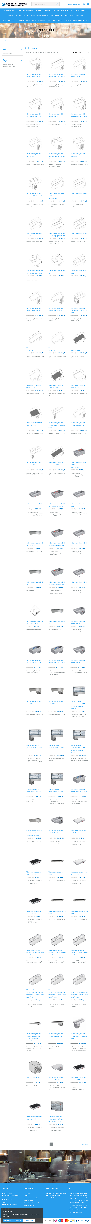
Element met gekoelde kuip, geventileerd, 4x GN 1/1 (34, 116)
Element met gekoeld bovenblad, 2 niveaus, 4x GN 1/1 (34, 464)
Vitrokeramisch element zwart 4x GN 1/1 (79, 349)
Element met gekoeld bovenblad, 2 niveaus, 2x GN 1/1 (34, 196)
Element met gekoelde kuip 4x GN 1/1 (56, 115)
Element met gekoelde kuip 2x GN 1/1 (78, 155)
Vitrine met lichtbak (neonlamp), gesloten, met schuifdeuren (35, 952)
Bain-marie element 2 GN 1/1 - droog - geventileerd (34, 272)
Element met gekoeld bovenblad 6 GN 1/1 (56, 1035)
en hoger (7, 53)
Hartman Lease (28, 1200)
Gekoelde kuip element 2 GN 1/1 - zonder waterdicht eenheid (34, 833)
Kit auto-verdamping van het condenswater (34, 622)
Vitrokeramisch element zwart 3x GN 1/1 (56, 386)
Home (3, 40)
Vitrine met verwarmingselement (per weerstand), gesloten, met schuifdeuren (35, 993)
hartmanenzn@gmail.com (11, 1195)
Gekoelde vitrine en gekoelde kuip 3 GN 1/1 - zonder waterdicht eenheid (79, 748)
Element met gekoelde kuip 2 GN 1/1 (33, 703)
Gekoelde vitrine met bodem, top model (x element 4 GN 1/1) (56, 1119)
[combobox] (45, 4)
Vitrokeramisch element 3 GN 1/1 (57, 873)
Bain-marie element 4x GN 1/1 (34, 234)
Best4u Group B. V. (45, 1221)
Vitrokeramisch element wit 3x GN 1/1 (34, 386)
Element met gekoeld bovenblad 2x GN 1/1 (33, 75)
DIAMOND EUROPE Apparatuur (14, 40)
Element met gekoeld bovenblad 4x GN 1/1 (56, 309)
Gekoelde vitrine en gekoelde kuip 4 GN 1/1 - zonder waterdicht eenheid (79, 705)
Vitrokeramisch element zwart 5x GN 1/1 (56, 463)
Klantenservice (74, 4)
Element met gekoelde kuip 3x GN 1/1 (33, 155)
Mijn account (27, 1193)
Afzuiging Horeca (29, 1205)
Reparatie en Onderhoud (31, 1203)
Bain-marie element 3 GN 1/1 (79, 234)
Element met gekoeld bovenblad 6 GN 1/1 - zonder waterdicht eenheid (33, 1037)
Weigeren (18, 1220)
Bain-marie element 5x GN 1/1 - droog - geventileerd (56, 196)
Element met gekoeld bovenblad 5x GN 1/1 (78, 424)
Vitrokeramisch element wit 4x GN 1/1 (56, 349)
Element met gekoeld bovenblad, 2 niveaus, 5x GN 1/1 (57, 425)
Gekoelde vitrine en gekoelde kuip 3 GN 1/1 (34, 790)
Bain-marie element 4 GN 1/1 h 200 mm (34, 544)
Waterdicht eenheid (33, 1077)
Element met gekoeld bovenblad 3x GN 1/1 (33, 309)
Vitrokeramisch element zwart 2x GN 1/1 (34, 424)
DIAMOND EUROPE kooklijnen (32, 40)
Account (84, 4)
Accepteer (7, 1220)
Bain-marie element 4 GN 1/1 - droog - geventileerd (79, 195)
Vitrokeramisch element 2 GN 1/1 (57, 912)
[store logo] (14, 4)
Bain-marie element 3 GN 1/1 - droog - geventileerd (57, 234)
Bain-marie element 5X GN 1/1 (78, 272)
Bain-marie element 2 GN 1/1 (57, 272)
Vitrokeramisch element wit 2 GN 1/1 (79, 386)
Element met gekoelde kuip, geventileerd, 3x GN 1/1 (79, 116)
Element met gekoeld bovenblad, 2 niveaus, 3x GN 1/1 (79, 310)
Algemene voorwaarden (31, 1198)
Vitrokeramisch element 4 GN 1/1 (79, 912)
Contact (26, 1195)
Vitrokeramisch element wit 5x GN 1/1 (34, 349)
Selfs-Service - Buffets (48, 40)
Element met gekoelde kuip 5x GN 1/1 (78, 75)
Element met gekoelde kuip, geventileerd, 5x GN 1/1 (57, 76)
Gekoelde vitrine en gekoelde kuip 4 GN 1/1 (34, 746)
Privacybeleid (29, 1220)
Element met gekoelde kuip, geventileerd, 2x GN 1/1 (57, 156)
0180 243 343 (8, 1193)
